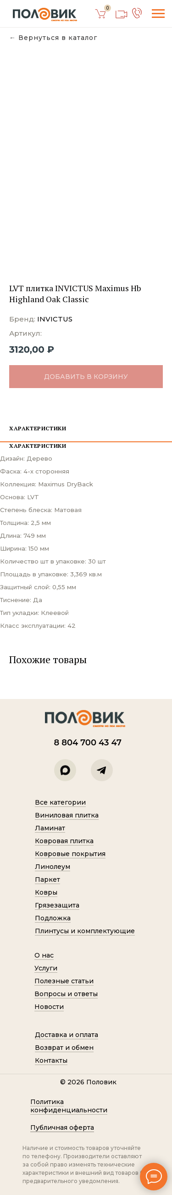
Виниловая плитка (67, 815)
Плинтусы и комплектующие (85, 931)
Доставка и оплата (66, 1035)
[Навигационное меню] (158, 13)
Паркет (47, 879)
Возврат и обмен (64, 1047)
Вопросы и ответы (66, 994)
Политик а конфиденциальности (68, 1106)
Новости (49, 1007)
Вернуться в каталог (57, 38)
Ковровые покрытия (70, 854)
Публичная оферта (62, 1127)
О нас (44, 955)
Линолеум (52, 866)
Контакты (51, 1060)
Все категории (60, 802)
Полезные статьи (64, 981)
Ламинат (50, 828)
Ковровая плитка (64, 841)
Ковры (46, 892)
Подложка (53, 918)
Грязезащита (57, 905)
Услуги (45, 968)
